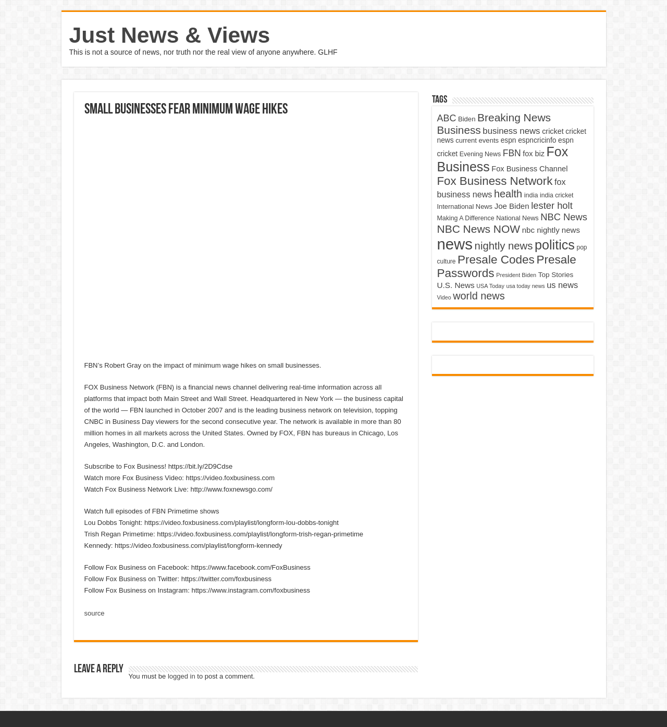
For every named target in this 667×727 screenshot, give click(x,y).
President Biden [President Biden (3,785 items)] (516, 275)
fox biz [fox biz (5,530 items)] (534, 153)
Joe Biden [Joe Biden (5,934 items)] (512, 206)
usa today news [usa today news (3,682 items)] (525, 286)
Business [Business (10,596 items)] (459, 130)
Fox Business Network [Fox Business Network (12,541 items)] (495, 180)
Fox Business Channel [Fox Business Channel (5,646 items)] (529, 169)
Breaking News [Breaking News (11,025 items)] (514, 117)
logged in (181, 676)
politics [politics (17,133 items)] (555, 244)
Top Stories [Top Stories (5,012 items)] (556, 275)
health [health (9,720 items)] (508, 193)
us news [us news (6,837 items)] (562, 285)
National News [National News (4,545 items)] (517, 218)
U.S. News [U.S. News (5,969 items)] (456, 285)
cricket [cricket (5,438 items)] (553, 131)
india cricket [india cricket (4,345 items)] (556, 195)
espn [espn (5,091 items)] (508, 140)
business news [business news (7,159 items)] (511, 131)
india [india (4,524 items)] (531, 195)
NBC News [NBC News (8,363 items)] (563, 216)
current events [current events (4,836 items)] (477, 140)
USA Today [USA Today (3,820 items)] (490, 286)
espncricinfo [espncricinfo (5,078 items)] (537, 140)
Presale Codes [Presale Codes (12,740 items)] (496, 259)
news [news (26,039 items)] (455, 244)
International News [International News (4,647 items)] (465, 206)
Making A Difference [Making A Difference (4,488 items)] (466, 218)
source (94, 613)
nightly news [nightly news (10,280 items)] (504, 246)
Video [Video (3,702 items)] (444, 297)
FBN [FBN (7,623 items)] (512, 153)
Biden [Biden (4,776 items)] (466, 119)
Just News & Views (169, 34)
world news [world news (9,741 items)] (478, 296)
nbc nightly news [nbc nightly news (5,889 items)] (551, 229)
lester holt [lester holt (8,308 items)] (552, 205)
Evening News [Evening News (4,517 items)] (480, 154)
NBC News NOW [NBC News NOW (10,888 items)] (479, 229)
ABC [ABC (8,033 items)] (446, 118)
